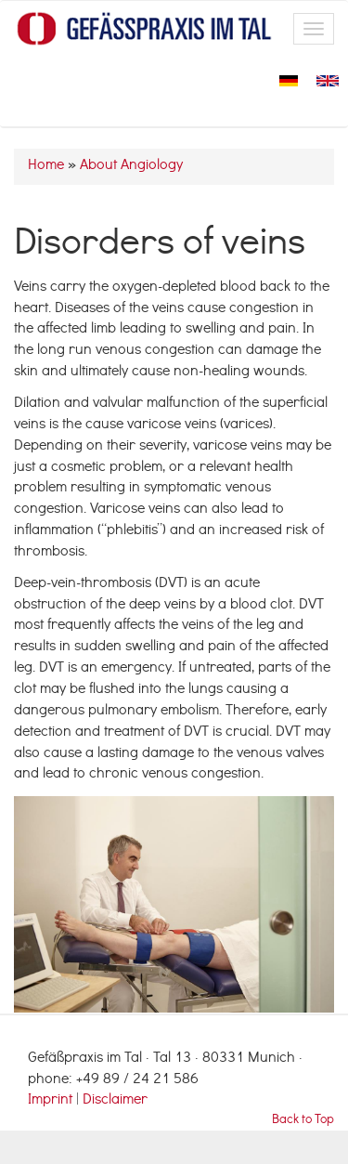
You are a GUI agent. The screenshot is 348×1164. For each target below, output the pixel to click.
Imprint (52, 1101)
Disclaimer (115, 1101)
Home (46, 166)
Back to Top (303, 1121)
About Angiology (131, 166)
